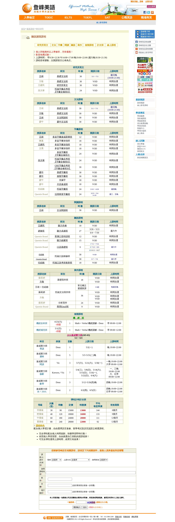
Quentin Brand (41, 259)
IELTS (68, 17)
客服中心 (140, 128)
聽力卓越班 (62, 231)
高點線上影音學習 (145, 52)
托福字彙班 (62, 189)
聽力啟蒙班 (62, 240)
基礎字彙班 (62, 172)
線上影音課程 (101, 22)
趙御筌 (41, 231)
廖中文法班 (62, 122)
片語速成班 (62, 184)
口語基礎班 (62, 247)
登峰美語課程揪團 (145, 49)
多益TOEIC (141, 146)
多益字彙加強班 (62, 144)
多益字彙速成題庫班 (62, 137)
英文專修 (140, 144)
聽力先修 (62, 225)
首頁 (23, 29)
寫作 (80, 45)
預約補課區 (141, 118)
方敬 (41, 113)
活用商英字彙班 (62, 194)
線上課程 (111, 45)
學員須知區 (141, 126)
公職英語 (126, 17)
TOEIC (49, 17)
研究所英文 (42, 45)
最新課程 (30, 29)
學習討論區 (141, 131)
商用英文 (140, 151)
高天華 (41, 160)
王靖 (41, 76)
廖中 (41, 172)
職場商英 (146, 17)
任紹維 (41, 255)
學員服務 (140, 116)
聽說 (73, 45)
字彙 (60, 45)
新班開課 (140, 103)
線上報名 (140, 133)
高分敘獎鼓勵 (142, 123)
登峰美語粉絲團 (144, 42)
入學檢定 (29, 17)
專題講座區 (141, 121)
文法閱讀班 (62, 117)
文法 (54, 45)
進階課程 (89, 45)
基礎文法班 (62, 76)
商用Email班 (63, 306)
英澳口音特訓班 (62, 236)
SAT (107, 17)
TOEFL (87, 17)
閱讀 (67, 45)
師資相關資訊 (142, 158)
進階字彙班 (62, 176)
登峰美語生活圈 (144, 45)
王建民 (41, 144)
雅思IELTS (141, 149)
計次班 (100, 45)
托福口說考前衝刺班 (62, 262)
